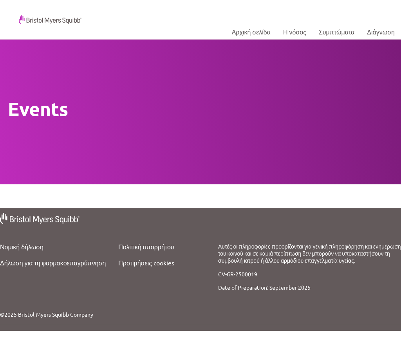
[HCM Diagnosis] (381, 32)
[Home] (251, 32)
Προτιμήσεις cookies (146, 263)
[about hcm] (294, 32)
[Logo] (43, 18)
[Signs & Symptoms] (336, 32)
